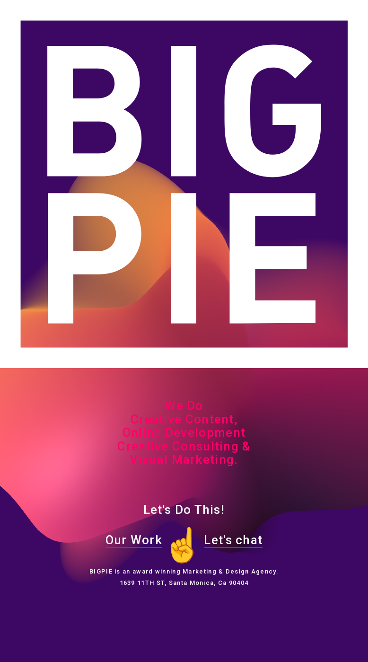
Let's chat (233, 540)
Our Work (133, 540)
